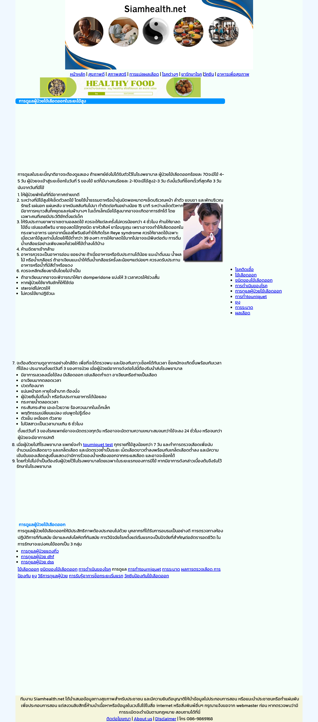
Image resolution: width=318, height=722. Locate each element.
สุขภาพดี (96, 74)
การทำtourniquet (144, 569)
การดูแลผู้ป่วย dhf (37, 556)
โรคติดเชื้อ (244, 269)
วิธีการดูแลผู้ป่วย (53, 575)
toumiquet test (98, 444)
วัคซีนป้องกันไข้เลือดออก (146, 575)
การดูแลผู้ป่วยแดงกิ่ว (40, 551)
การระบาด (171, 569)
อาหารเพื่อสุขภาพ (233, 74)
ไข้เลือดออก (28, 569)
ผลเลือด (242, 312)
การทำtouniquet (251, 296)
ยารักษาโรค (191, 74)
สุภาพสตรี (117, 74)
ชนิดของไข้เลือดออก (59, 569)
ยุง (34, 575)
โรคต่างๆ (170, 74)
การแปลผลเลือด (144, 74)
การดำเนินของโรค (95, 569)
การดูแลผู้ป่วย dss (37, 562)
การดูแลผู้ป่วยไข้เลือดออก (258, 291)
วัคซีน (209, 74)
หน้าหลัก (77, 74)
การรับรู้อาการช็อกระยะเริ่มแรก (96, 575)
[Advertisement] (120, 135)
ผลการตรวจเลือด (197, 569)
